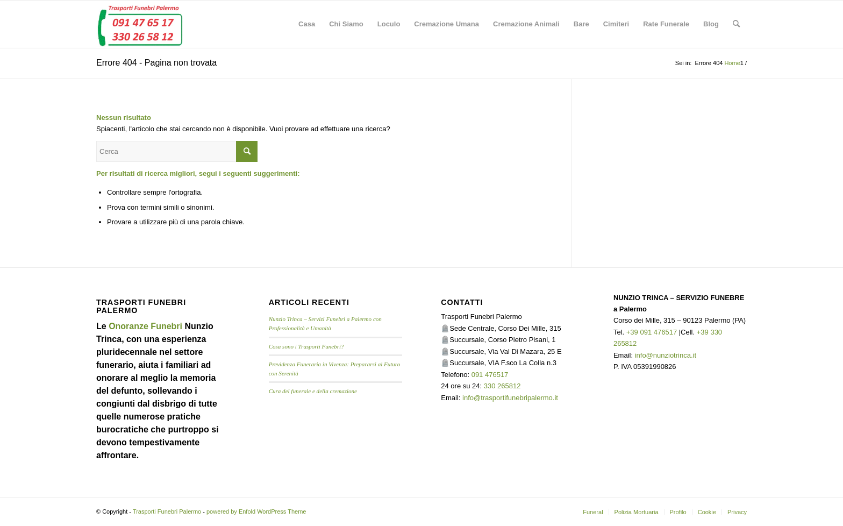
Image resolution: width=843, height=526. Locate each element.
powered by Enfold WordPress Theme (256, 511)
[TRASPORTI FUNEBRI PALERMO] (139, 24)
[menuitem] (306, 24)
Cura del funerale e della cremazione (313, 391)
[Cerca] (736, 24)
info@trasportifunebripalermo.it (510, 398)
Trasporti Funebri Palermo (167, 511)
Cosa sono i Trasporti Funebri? (306, 346)
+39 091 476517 (651, 332)
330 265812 (502, 386)
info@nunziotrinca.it (665, 355)
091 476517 (490, 375)
